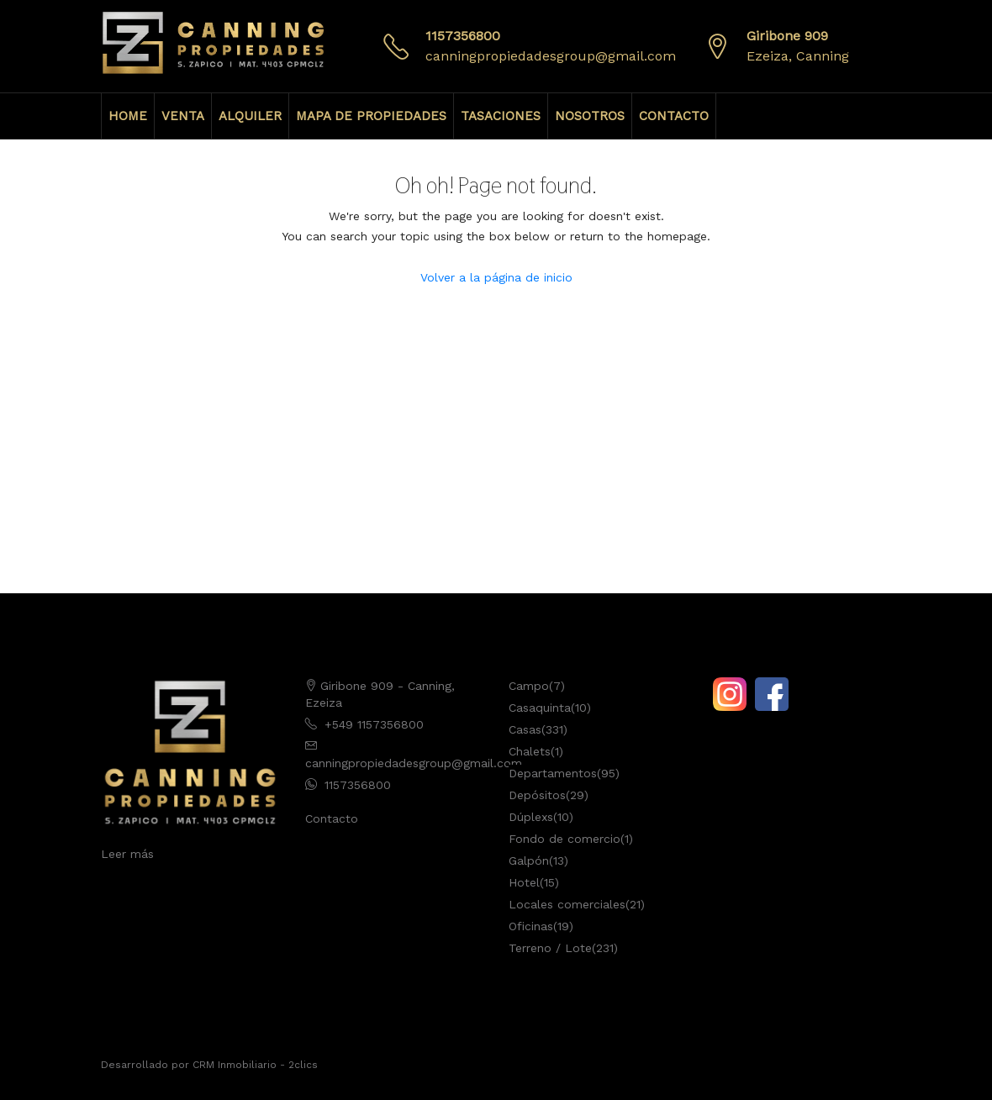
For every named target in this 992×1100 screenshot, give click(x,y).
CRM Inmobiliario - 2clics (255, 1065)
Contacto (331, 818)
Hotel (524, 882)
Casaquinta (540, 707)
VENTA (182, 116)
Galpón (529, 860)
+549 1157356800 (374, 724)
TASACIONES (501, 116)
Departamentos (553, 773)
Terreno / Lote (550, 948)
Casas (525, 729)
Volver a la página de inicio (496, 277)
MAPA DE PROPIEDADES (371, 116)
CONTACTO (674, 116)
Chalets (530, 751)
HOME (127, 116)
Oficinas (531, 926)
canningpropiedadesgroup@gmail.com (550, 56)
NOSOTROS (590, 116)
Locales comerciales (567, 904)
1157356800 (462, 36)
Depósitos (537, 795)
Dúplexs (531, 817)
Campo (529, 685)
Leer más (127, 854)
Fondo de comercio (564, 838)
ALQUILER (250, 116)
